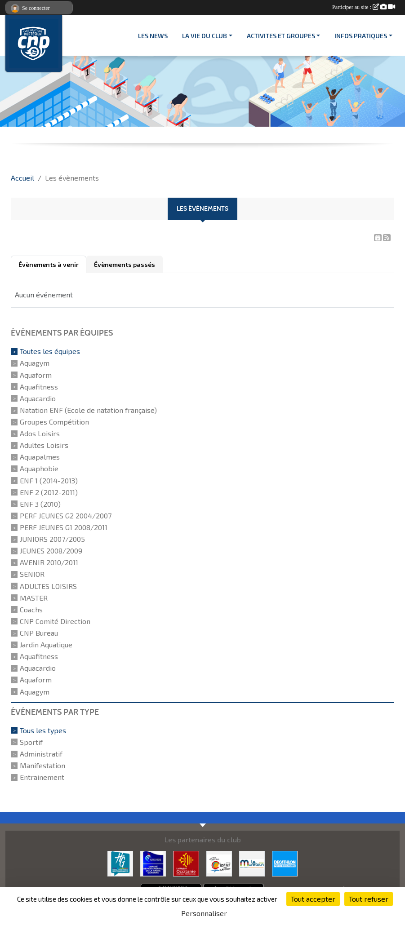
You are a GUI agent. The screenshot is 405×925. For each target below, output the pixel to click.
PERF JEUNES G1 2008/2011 (63, 527)
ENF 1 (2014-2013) (49, 480)
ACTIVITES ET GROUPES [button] (281, 36)
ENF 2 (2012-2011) (49, 492)
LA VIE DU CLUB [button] (204, 36)
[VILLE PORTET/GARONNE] (219, 863)
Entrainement (42, 777)
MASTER (34, 597)
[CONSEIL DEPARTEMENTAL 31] (120, 863)
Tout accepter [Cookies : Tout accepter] (313, 898)
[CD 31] (153, 863)
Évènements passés (124, 264)
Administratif (41, 753)
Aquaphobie (39, 469)
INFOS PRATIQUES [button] (360, 36)
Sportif (31, 742)
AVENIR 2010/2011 (49, 562)
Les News (153, 36)
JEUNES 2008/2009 (51, 550)
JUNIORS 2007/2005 (52, 539)
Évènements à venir (48, 264)
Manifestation (42, 765)
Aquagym (34, 363)
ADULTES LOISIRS (48, 586)
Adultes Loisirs (44, 445)
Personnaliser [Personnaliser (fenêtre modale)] (204, 913)
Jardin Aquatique (46, 644)
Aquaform (36, 375)
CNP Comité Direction (55, 621)
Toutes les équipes (50, 351)
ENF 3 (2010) (40, 504)
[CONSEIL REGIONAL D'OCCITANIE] (186, 863)
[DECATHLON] (285, 863)
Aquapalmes (40, 456)
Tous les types (43, 730)
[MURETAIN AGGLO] (252, 863)
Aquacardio (38, 398)
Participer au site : (363, 7)
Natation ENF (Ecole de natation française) (88, 410)
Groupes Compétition (54, 421)
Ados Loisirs (40, 433)
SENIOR (32, 574)
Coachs (31, 609)
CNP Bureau (39, 632)
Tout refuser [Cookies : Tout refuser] (368, 898)
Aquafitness (39, 386)
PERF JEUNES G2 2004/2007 (65, 515)
